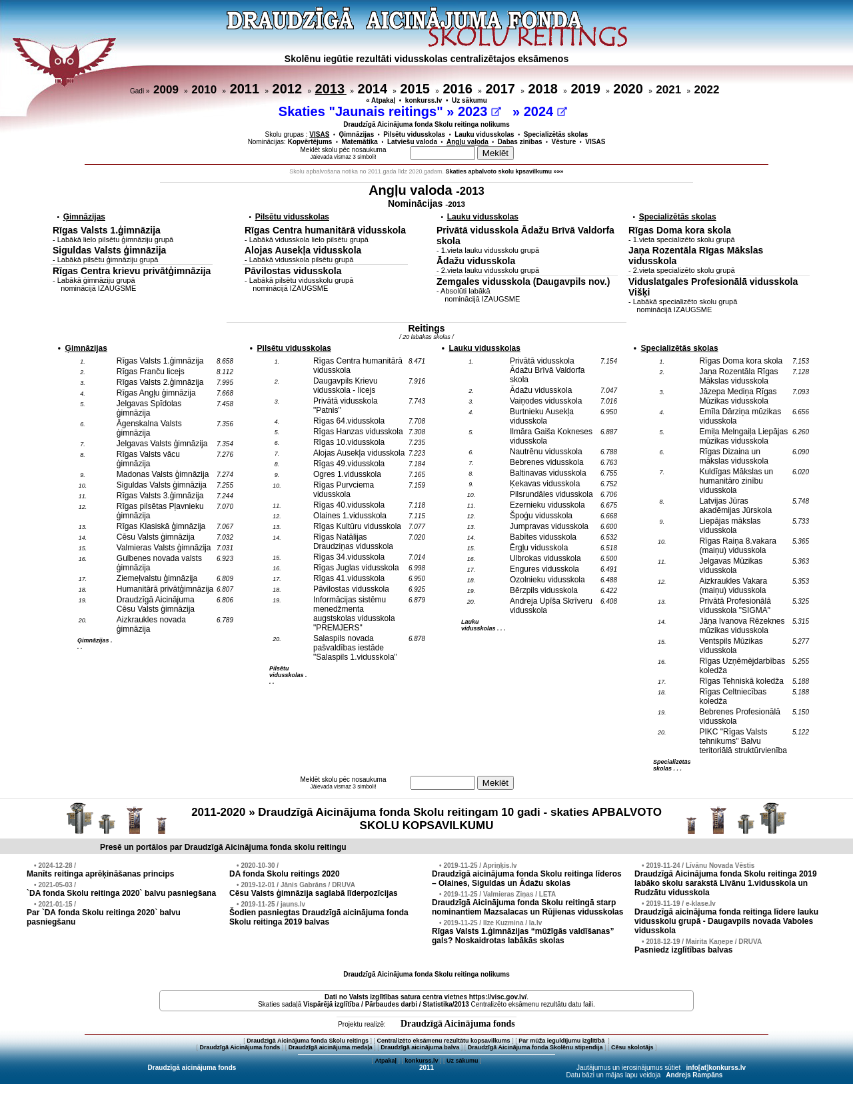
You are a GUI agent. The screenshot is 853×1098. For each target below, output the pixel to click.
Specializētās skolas (556, 134)
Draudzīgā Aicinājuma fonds (458, 1024)
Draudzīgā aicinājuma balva (420, 1047)
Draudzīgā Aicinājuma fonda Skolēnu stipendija (535, 1047)
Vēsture (564, 141)
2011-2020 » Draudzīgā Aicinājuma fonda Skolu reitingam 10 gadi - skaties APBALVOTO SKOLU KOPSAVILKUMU (426, 819)
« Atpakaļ (380, 100)
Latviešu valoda (412, 141)
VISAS (595, 141)
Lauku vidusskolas (484, 134)
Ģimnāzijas (356, 134)
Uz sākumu (469, 100)
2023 (479, 111)
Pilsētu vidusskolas (414, 134)
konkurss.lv (423, 100)
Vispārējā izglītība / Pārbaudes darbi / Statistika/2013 (386, 1004)
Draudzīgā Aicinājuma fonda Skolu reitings (308, 1040)
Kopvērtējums (310, 141)
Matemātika (359, 141)
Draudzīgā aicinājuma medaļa (331, 1047)
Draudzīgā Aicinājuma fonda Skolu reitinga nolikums (426, 124)
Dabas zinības (520, 141)
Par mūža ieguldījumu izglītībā (562, 1040)
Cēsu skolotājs (632, 1047)
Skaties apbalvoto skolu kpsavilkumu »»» (505, 171)
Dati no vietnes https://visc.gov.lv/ (425, 997)
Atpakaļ (386, 1060)
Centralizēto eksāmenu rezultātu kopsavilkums (443, 1040)
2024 (545, 111)
